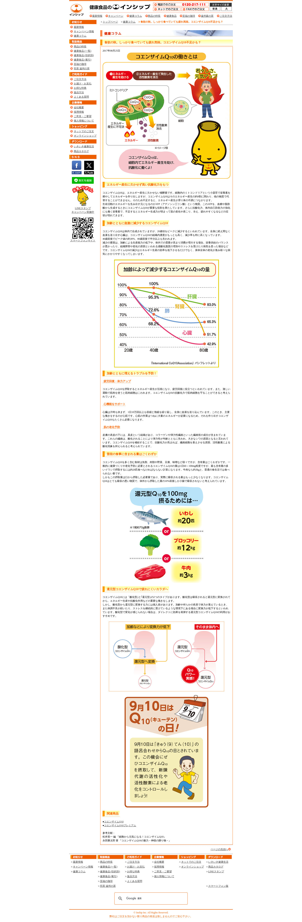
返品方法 (79, 92)
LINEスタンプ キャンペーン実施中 (83, 208)
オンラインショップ (85, 135)
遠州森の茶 (207, 15)
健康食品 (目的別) (84, 55)
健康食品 (172, 15)
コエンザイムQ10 (114, 821)
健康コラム (135, 15)
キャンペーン (115, 15)
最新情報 (97, 15)
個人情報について (84, 120)
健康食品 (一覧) (82, 50)
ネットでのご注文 (84, 131)
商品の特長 (154, 15)
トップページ (110, 21)
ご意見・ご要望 (82, 116)
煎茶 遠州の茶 (82, 68)
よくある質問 (81, 96)
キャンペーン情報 (84, 31)
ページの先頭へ (219, 849)
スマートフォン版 (218, 885)
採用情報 (79, 111)
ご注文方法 (226, 15)
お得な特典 (80, 88)
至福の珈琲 (188, 15)
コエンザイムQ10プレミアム (120, 825)
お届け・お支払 (82, 83)
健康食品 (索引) (82, 59)
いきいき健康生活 (84, 146)
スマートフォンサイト (82, 239)
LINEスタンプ (216, 871)
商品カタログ (81, 151)
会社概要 (79, 107)
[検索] (150, 898)
